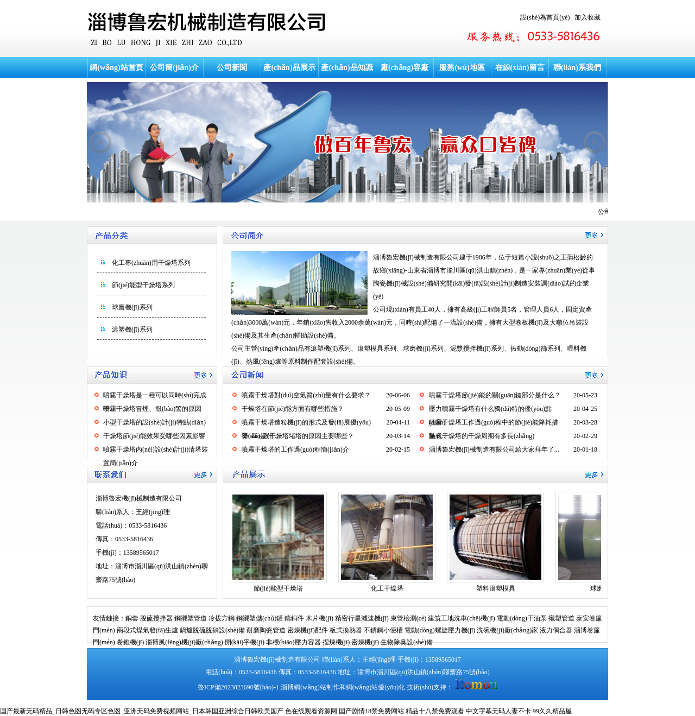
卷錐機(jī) (130, 642)
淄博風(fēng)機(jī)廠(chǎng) (184, 642)
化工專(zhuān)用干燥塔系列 (151, 263)
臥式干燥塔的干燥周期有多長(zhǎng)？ (481, 436)
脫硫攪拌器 (156, 618)
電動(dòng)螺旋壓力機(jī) (440, 630)
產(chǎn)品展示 (289, 68)
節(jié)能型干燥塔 (279, 588)
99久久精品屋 (552, 711)
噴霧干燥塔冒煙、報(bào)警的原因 (152, 409)
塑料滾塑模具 (495, 588)
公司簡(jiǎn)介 (174, 68)
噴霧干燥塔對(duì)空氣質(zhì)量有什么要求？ (306, 395)
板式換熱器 (346, 630)
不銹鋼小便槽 (383, 630)
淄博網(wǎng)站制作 (310, 687)
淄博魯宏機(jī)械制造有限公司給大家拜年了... (494, 449)
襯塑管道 (561, 618)
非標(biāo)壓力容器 (293, 642)
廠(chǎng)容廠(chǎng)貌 (404, 78)
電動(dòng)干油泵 (522, 618)
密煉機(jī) (365, 642)
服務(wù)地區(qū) (461, 78)
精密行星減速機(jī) (362, 618)
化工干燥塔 (387, 588)
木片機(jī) (319, 618)
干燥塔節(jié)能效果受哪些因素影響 (154, 436)
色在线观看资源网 (311, 711)
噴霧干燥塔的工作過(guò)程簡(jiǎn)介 (295, 449)
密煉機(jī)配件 (307, 630)
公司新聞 (232, 68)
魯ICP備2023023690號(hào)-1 (238, 687)
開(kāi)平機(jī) (244, 642)
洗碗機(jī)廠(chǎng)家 (507, 630)
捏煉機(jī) (336, 642)
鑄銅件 (294, 618)
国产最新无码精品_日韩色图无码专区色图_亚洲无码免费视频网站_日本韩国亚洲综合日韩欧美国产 (141, 711)
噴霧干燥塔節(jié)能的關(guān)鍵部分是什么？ (495, 395)
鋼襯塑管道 (190, 618)
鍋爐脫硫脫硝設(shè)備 (212, 630)
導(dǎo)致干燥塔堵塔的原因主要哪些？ (298, 436)
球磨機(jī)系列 (132, 307)
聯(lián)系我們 (577, 68)
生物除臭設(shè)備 (407, 642)
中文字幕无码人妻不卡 (498, 711)
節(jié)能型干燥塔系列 (143, 285)
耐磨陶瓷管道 (266, 630)
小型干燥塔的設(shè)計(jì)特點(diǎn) (154, 422)
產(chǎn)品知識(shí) (346, 78)
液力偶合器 (556, 630)
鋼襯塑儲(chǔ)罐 (259, 618)
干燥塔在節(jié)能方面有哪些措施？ (293, 409)
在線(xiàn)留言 (520, 68)
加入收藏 (587, 17)
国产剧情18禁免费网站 (371, 711)
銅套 (131, 618)
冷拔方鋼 (221, 618)
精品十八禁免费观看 (435, 711)
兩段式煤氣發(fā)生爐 (147, 630)
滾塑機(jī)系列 (132, 329)
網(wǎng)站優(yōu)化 (376, 687)
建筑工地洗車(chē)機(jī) (461, 618)
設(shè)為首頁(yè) (545, 17)
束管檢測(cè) (408, 618)
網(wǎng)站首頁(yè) (116, 78)
